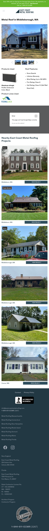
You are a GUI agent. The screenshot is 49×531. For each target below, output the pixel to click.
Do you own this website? (18, 123)
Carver (3, 383)
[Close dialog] (36, 116)
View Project (36, 182)
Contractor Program (8, 502)
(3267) (10, 410)
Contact (18, 392)
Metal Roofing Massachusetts (11, 416)
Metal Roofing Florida (8, 439)
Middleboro (5, 182)
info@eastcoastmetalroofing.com (12, 408)
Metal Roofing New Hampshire (12, 424)
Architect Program (7, 499)
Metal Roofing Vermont (9, 431)
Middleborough (25, 20)
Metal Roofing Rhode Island (10, 428)
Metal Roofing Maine (8, 435)
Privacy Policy (29, 392)
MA (36, 20)
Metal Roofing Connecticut (10, 420)
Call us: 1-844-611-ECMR (24, 5)
